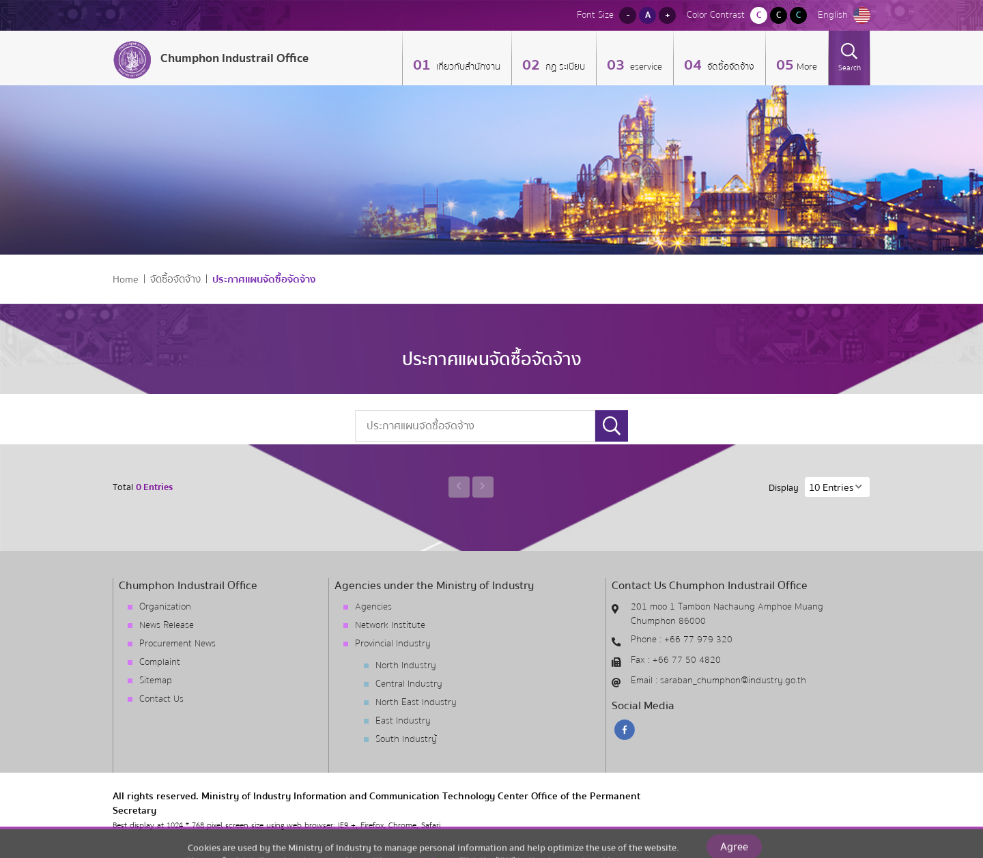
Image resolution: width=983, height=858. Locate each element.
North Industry (405, 665)
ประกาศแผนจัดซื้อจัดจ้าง (264, 279)
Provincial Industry (393, 643)
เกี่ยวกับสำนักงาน (466, 66)
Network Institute (390, 625)
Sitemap (155, 680)
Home (126, 279)
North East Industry (416, 702)
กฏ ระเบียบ (564, 66)
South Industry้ (406, 739)
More (807, 66)
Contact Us (161, 698)
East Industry (403, 720)
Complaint (159, 662)
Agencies (373, 606)
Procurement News (177, 643)
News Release (166, 625)
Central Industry (408, 683)
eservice (644, 66)
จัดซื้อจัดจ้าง (729, 66)
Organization (165, 606)
